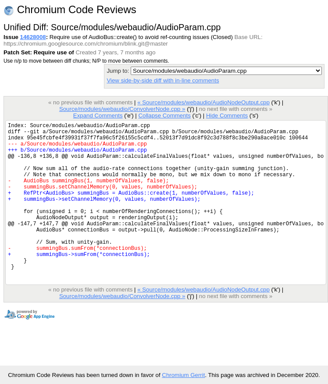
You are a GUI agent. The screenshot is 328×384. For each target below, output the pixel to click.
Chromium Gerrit (183, 375)
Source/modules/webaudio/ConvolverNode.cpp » (122, 109)
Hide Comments (227, 115)
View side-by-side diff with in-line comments (163, 80)
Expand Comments (98, 115)
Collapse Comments (164, 115)
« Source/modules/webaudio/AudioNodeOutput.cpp (203, 102)
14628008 (33, 37)
